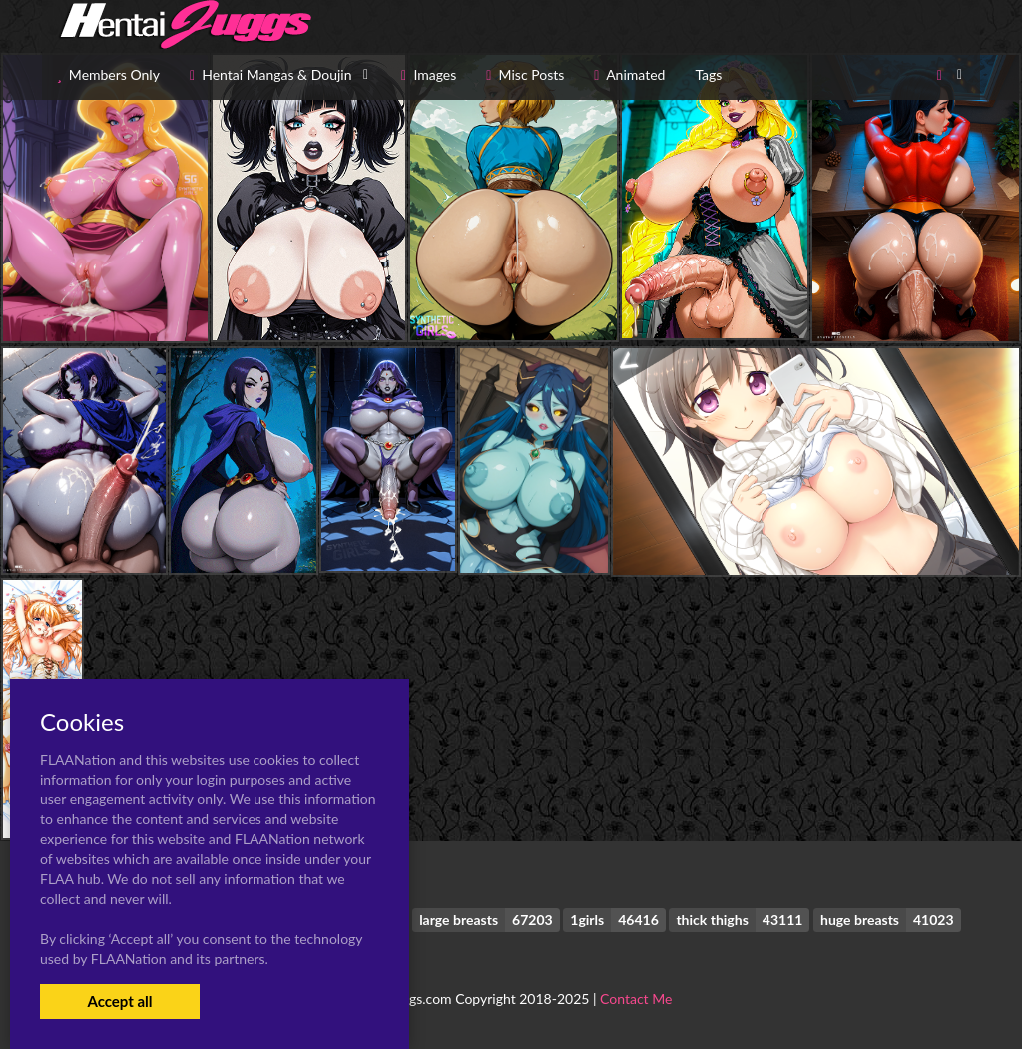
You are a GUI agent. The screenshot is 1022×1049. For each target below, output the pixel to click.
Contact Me (636, 998)
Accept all (119, 1001)
